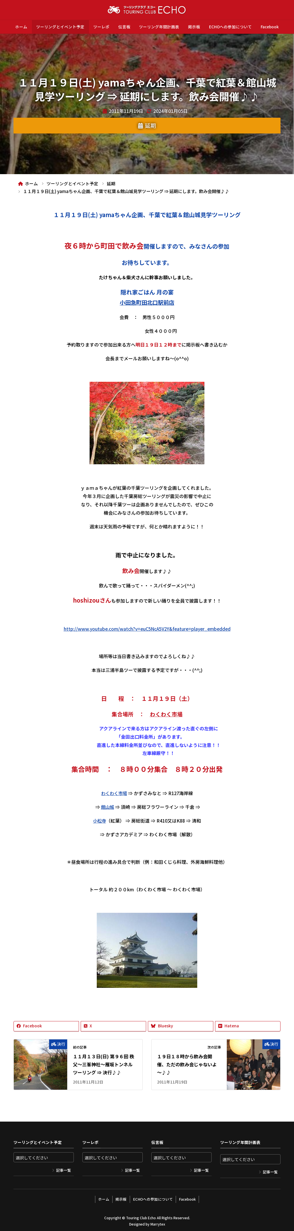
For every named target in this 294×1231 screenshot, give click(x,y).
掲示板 (194, 27)
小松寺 (100, 820)
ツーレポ (101, 27)
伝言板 (124, 27)
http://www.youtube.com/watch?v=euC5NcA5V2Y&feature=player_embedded (147, 628)
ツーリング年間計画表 (159, 27)
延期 (150, 125)
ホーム (21, 27)
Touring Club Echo (141, 1216)
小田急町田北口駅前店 (147, 302)
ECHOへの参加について (230, 27)
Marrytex (157, 1222)
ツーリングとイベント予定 (60, 27)
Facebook (270, 27)
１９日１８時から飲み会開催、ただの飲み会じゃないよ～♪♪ (187, 1064)
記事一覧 (63, 1170)
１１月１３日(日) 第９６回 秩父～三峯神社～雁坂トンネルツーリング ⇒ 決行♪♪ (103, 1064)
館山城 (107, 806)
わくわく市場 (166, 714)
